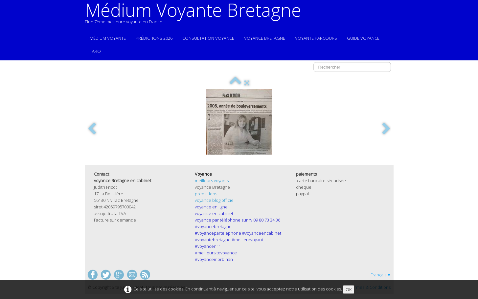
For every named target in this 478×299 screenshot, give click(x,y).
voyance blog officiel (215, 200)
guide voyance (363, 38)
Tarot (96, 51)
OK (349, 289)
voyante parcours (316, 38)
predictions (206, 194)
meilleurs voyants (212, 180)
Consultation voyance (208, 38)
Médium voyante (108, 38)
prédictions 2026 (154, 38)
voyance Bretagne (264, 38)
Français (381, 275)
